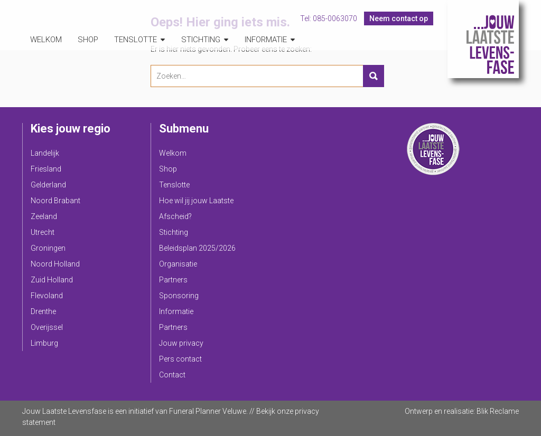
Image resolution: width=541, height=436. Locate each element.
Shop (88, 39)
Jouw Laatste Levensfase (483, 39)
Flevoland (47, 295)
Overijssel (47, 327)
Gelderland (48, 185)
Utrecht (42, 232)
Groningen (48, 248)
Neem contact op (398, 18)
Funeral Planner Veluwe (207, 411)
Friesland (46, 169)
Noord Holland (55, 264)
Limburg (44, 343)
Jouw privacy (181, 343)
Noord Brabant (55, 200)
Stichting (200, 39)
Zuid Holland (52, 280)
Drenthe (43, 311)
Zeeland (44, 216)
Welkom (46, 39)
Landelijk (45, 153)
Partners (173, 280)
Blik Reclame (498, 411)
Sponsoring (179, 295)
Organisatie (178, 264)
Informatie (266, 39)
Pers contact (180, 359)
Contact (172, 375)
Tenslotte (135, 39)
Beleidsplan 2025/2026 (197, 248)
